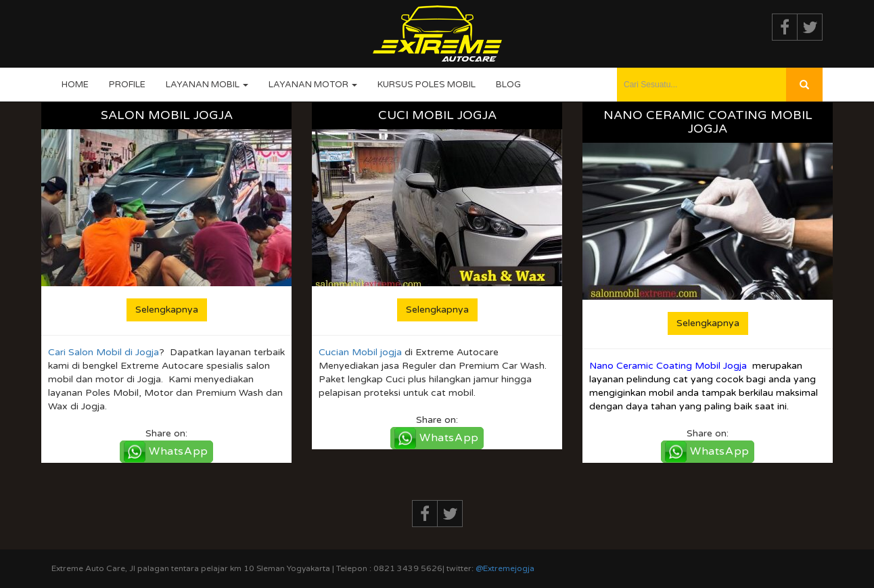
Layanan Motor (313, 84)
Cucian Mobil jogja (360, 352)
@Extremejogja (505, 568)
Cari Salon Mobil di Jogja (103, 352)
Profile (127, 84)
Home (75, 84)
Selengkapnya (166, 309)
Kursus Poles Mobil (426, 84)
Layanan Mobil (207, 84)
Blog (508, 84)
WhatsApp (178, 451)
